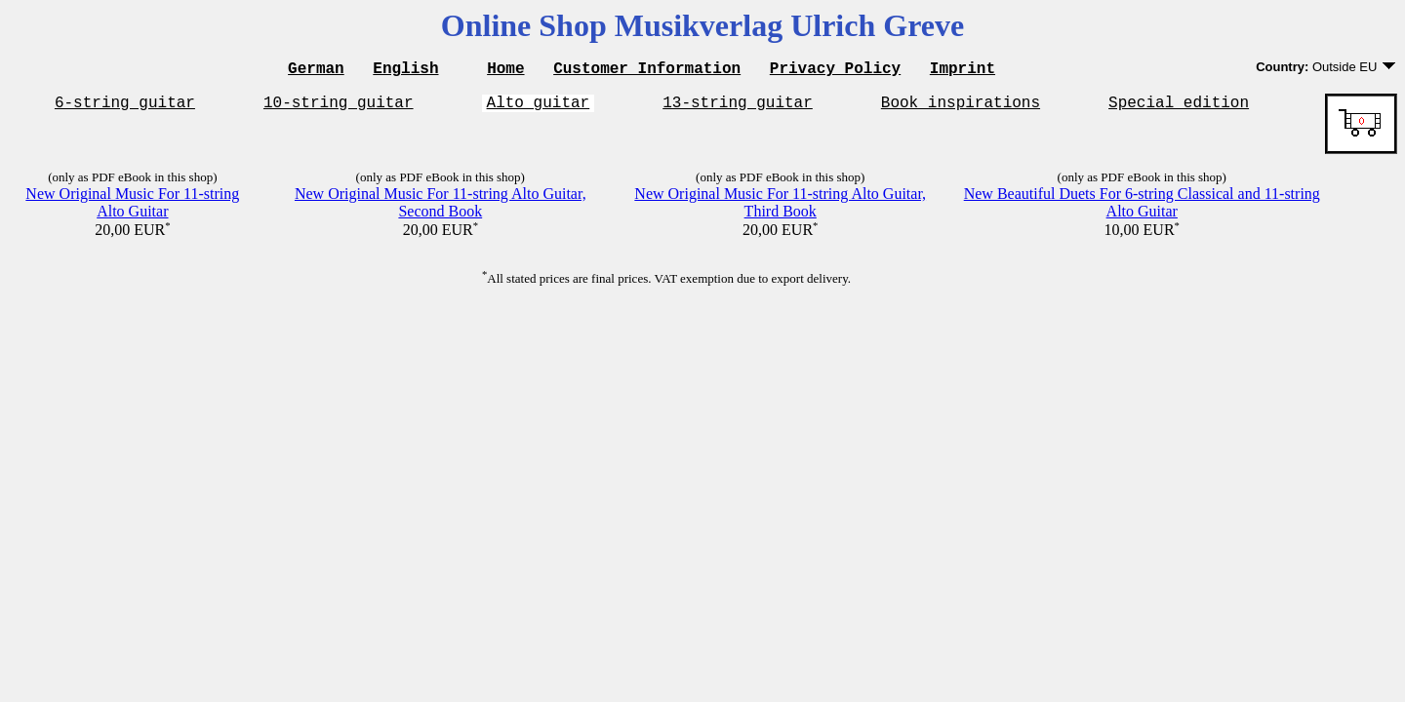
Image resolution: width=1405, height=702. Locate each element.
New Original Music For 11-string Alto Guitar (132, 208)
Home (505, 70)
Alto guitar (538, 107)
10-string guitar (338, 107)
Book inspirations (960, 107)
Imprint (962, 70)
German (316, 70)
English (405, 70)
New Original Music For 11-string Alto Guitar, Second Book (440, 208)
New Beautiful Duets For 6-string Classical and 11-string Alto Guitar (1142, 208)
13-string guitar (737, 107)
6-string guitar (125, 107)
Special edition (1178, 107)
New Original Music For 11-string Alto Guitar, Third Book (780, 208)
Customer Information (647, 70)
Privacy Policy (835, 70)
